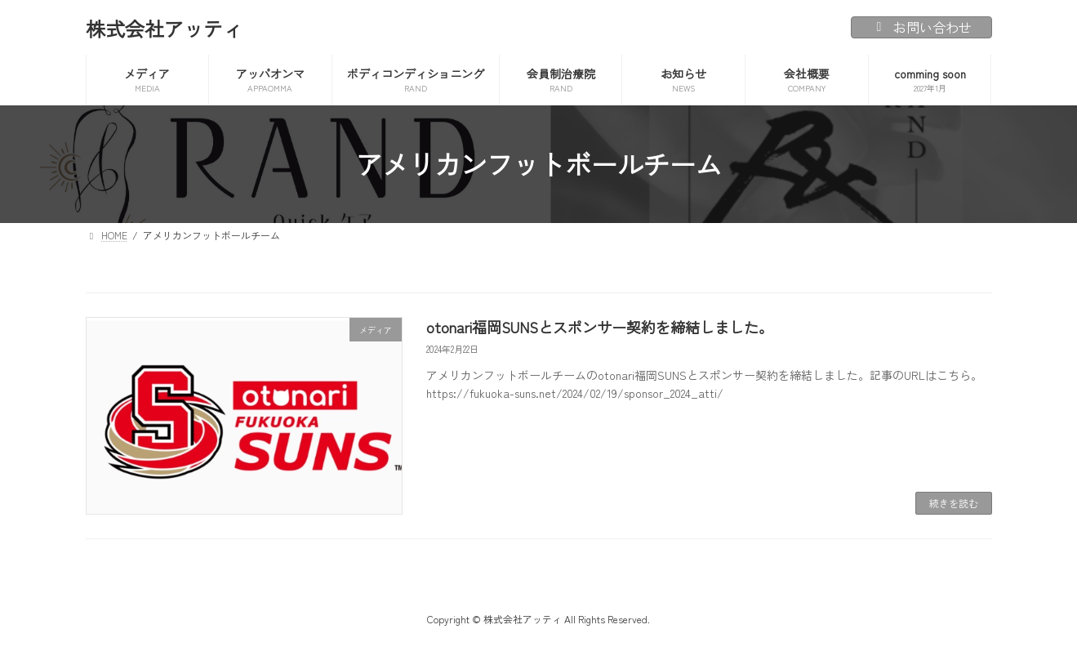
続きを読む (953, 503)
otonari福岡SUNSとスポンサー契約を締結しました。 (599, 326)
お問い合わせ (921, 27)
